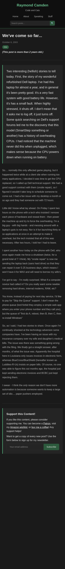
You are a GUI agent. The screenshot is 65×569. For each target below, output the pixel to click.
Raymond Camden (32, 5)
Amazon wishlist (18, 427)
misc (5, 47)
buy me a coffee (40, 427)
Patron (46, 423)
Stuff (50, 16)
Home (15, 16)
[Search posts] (30, 23)
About (26, 16)
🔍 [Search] (52, 23)
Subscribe (51, 447)
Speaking (38, 16)
